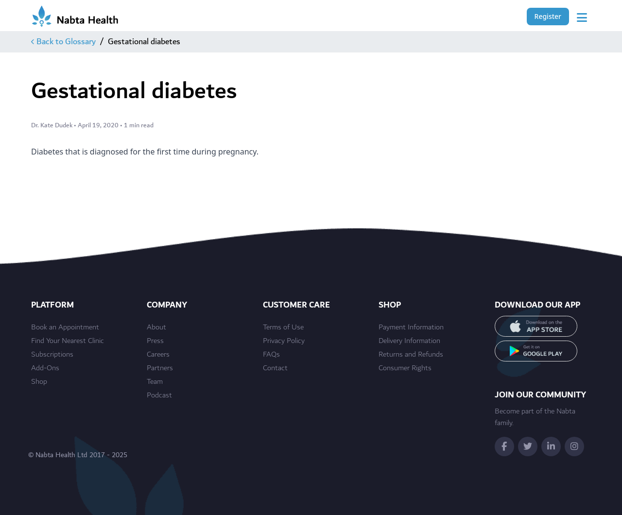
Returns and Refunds (411, 354)
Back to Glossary (63, 42)
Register (548, 16)
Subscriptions (52, 354)
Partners (160, 368)
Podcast (159, 395)
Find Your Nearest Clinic (67, 341)
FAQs (271, 354)
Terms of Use (283, 327)
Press (155, 341)
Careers (158, 354)
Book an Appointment (65, 327)
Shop (39, 382)
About (156, 327)
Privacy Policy (284, 341)
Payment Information (411, 327)
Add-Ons (45, 368)
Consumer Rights (405, 368)
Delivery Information (409, 341)
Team (155, 382)
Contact (275, 368)
